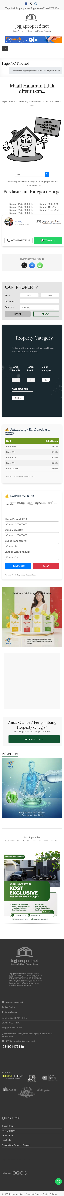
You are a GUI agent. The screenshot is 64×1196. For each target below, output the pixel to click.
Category (9, 307)
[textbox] (37, 307)
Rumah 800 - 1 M (49, 204)
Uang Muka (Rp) (14, 530)
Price (7, 295)
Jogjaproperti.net (32, 26)
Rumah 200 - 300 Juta (21, 207)
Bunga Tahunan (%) (16, 541)
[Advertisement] (32, 681)
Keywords (9, 301)
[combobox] (39, 307)
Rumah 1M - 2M (48, 207)
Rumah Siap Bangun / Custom (16, 1145)
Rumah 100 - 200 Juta (21, 204)
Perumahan (7, 1135)
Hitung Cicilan (18, 565)
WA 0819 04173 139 (48, 8)
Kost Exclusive (9, 1131)
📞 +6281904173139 (18, 240)
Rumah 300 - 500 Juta (21, 210)
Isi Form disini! (34, 739)
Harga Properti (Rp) (16, 519)
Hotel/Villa (6, 1140)
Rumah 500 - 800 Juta (21, 213)
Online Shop (7, 1126)
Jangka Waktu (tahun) (17, 552)
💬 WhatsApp (48, 240)
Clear (46, 565)
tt (26, 1173)
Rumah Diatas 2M (49, 210)
